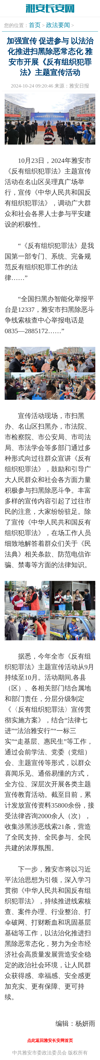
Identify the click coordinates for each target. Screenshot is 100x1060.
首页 (35, 25)
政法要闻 (58, 25)
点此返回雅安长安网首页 (50, 1040)
